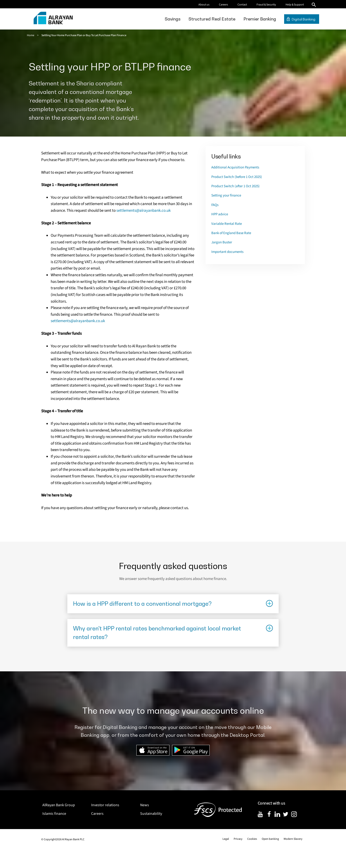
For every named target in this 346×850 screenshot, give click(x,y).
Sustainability (151, 813)
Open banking (270, 839)
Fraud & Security (266, 5)
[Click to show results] (173, 603)
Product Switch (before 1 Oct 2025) (236, 176)
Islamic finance (54, 813)
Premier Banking (259, 18)
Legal (225, 839)
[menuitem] (172, 18)
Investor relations (105, 805)
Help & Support (295, 5)
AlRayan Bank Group (58, 805)
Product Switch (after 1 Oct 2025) (235, 186)
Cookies (252, 839)
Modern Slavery (293, 839)
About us (203, 5)
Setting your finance (226, 195)
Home (30, 35)
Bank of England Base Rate (231, 233)
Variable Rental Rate (226, 223)
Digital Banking (303, 19)
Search (314, 5)
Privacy (238, 839)
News (144, 805)
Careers (223, 5)
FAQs (214, 204)
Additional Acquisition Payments (235, 167)
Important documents (227, 251)
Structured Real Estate (211, 18)
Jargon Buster (221, 242)
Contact (242, 5)
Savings (172, 18)
